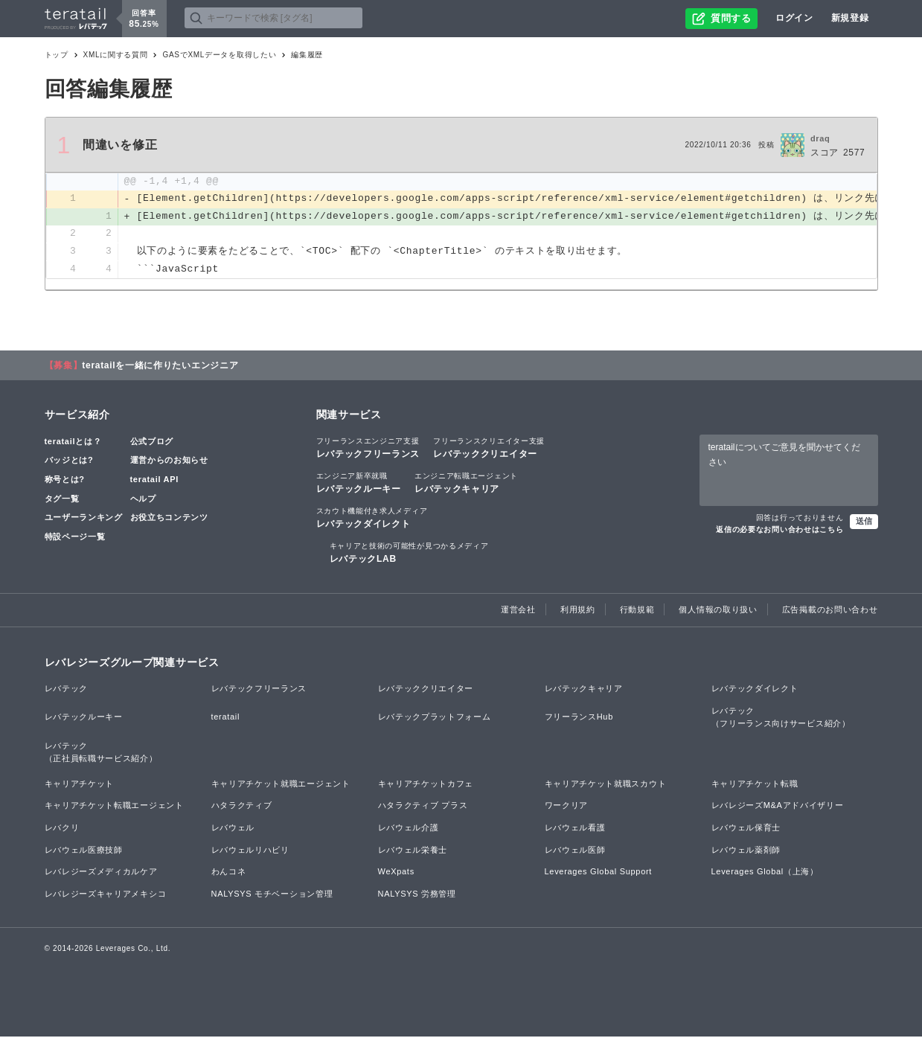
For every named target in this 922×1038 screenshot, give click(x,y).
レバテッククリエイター (489, 448)
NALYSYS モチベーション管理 (272, 894)
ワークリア (567, 806)
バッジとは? (69, 461)
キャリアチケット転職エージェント (114, 806)
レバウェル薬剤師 (746, 850)
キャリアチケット (80, 784)
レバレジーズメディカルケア (101, 872)
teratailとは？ (73, 442)
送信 (864, 522)
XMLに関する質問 (115, 55)
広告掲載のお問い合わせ (830, 610)
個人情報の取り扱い (718, 610)
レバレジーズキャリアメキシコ (106, 894)
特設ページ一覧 (75, 537)
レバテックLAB (409, 554)
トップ (56, 55)
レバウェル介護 (408, 828)
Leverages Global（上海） (765, 872)
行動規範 (637, 610)
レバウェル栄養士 (413, 850)
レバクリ (62, 828)
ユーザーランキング (84, 517)
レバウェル (233, 828)
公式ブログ (152, 442)
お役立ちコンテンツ (169, 517)
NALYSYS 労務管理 (417, 894)
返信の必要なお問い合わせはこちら (779, 531)
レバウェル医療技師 (84, 850)
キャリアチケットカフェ (426, 784)
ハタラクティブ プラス (423, 806)
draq (820, 138)
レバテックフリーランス (368, 448)
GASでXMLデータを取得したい (219, 55)
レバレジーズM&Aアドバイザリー (777, 806)
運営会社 (518, 610)
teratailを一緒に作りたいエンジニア (160, 366)
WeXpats (396, 872)
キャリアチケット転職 (754, 784)
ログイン (794, 18)
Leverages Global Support (599, 872)
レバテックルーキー (358, 483)
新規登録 (850, 18)
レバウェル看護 (575, 828)
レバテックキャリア (466, 483)
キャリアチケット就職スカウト (606, 784)
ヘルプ (143, 499)
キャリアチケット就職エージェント (280, 784)
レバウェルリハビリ (250, 850)
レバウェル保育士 (746, 828)
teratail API (154, 479)
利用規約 (577, 610)
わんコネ (228, 872)
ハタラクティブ (241, 806)
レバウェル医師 (575, 850)
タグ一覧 (62, 499)
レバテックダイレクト (372, 518)
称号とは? (65, 479)
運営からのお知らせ (169, 461)
